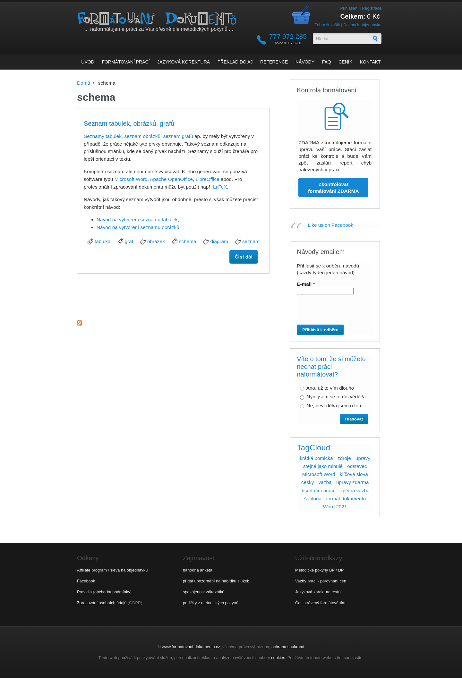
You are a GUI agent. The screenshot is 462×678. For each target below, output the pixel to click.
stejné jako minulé (323, 466)
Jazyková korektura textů (318, 591)
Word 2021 (335, 506)
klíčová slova (354, 474)
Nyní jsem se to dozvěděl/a (336, 396)
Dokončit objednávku (362, 24)
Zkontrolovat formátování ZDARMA (333, 188)
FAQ (326, 61)
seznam (251, 241)
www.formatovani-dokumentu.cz (191, 646)
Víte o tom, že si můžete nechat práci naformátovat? (331, 366)
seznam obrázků (142, 136)
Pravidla (84, 591)
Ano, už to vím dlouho (330, 388)
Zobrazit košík (327, 24)
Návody (304, 61)
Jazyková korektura (183, 61)
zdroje (344, 458)
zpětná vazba (354, 490)
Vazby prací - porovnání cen (320, 581)
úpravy (362, 458)
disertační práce (318, 490)
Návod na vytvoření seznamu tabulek (137, 219)
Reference (274, 61)
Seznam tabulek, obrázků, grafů (129, 123)
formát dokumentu (346, 498)
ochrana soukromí (287, 646)
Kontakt (370, 61)
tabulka (103, 241)
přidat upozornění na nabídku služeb (216, 581)
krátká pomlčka (316, 458)
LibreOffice (207, 179)
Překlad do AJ (235, 61)
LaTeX (220, 187)
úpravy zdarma (352, 482)
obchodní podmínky (112, 591)
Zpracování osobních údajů (101, 602)
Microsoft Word (131, 179)
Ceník (345, 61)
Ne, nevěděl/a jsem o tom (335, 405)
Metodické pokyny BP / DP (319, 570)
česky (307, 482)
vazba (325, 482)
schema (187, 241)
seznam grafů (178, 136)
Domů (83, 83)
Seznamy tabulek (103, 136)
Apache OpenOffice (171, 179)
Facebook (86, 581)
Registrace (371, 8)
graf (129, 241)
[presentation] (332, 312)
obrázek (156, 241)
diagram (219, 241)
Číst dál (246, 256)
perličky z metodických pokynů (210, 602)
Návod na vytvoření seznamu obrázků (138, 227)
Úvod (87, 61)
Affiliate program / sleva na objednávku (112, 570)
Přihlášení (349, 8)
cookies (278, 657)
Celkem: (352, 16)
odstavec (357, 466)
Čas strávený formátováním (320, 602)
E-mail (306, 284)
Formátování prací (126, 61)
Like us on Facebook (330, 225)
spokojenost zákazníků (203, 591)
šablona (312, 498)
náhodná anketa (197, 570)
